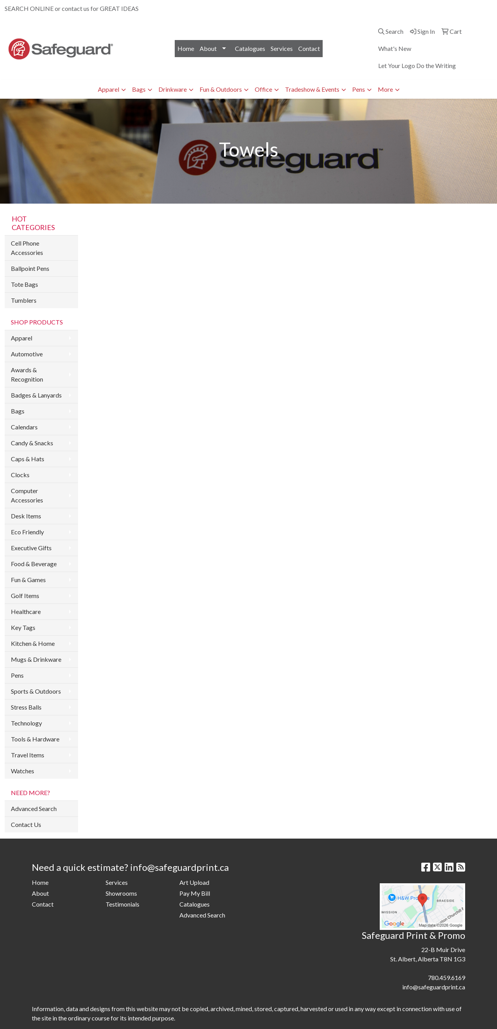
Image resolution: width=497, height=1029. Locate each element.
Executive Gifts (31, 547)
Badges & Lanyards (36, 395)
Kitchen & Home (33, 643)
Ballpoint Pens (30, 268)
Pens (358, 89)
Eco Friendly (27, 531)
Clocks (20, 474)
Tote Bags (24, 284)
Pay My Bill (194, 893)
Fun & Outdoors (221, 89)
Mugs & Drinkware (36, 659)
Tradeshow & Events (312, 89)
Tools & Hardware (35, 739)
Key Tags (23, 627)
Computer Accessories (27, 495)
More (385, 89)
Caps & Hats (27, 458)
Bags (139, 89)
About (208, 48)
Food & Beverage (34, 563)
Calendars (24, 427)
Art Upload (194, 882)
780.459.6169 (402, 8)
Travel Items (27, 755)
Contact (309, 48)
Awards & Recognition (27, 374)
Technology (26, 723)
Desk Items (26, 516)
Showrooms (121, 893)
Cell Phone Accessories (27, 247)
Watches (22, 770)
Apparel (108, 89)
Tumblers (23, 300)
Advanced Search (34, 808)
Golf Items (25, 595)
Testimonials (122, 904)
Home (185, 48)
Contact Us (26, 824)
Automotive (27, 354)
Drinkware (172, 89)
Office (263, 89)
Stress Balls (26, 707)
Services (282, 48)
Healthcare (26, 611)
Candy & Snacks (32, 442)
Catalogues (250, 48)
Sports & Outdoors (36, 691)
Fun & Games (28, 579)
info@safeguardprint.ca (457, 8)
